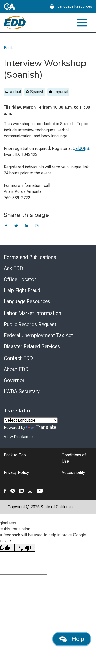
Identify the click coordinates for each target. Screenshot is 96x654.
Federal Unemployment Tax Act (38, 335)
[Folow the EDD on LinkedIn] (21, 490)
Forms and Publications (30, 257)
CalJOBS (81, 148)
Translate (41, 427)
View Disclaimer (18, 436)
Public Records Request (30, 324)
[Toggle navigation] (82, 22)
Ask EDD (13, 268)
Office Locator (20, 279)
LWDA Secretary (22, 391)
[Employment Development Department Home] (15, 22)
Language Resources (27, 301)
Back (8, 47)
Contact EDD (18, 358)
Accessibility (73, 472)
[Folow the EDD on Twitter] (12, 490)
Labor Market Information (32, 313)
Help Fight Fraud (22, 290)
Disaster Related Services (32, 346)
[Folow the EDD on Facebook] (5, 490)
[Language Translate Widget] (31, 420)
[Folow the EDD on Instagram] (30, 490)
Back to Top (15, 455)
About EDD (16, 369)
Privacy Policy (16, 472)
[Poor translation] (25, 548)
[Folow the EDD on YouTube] (40, 490)
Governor (14, 380)
